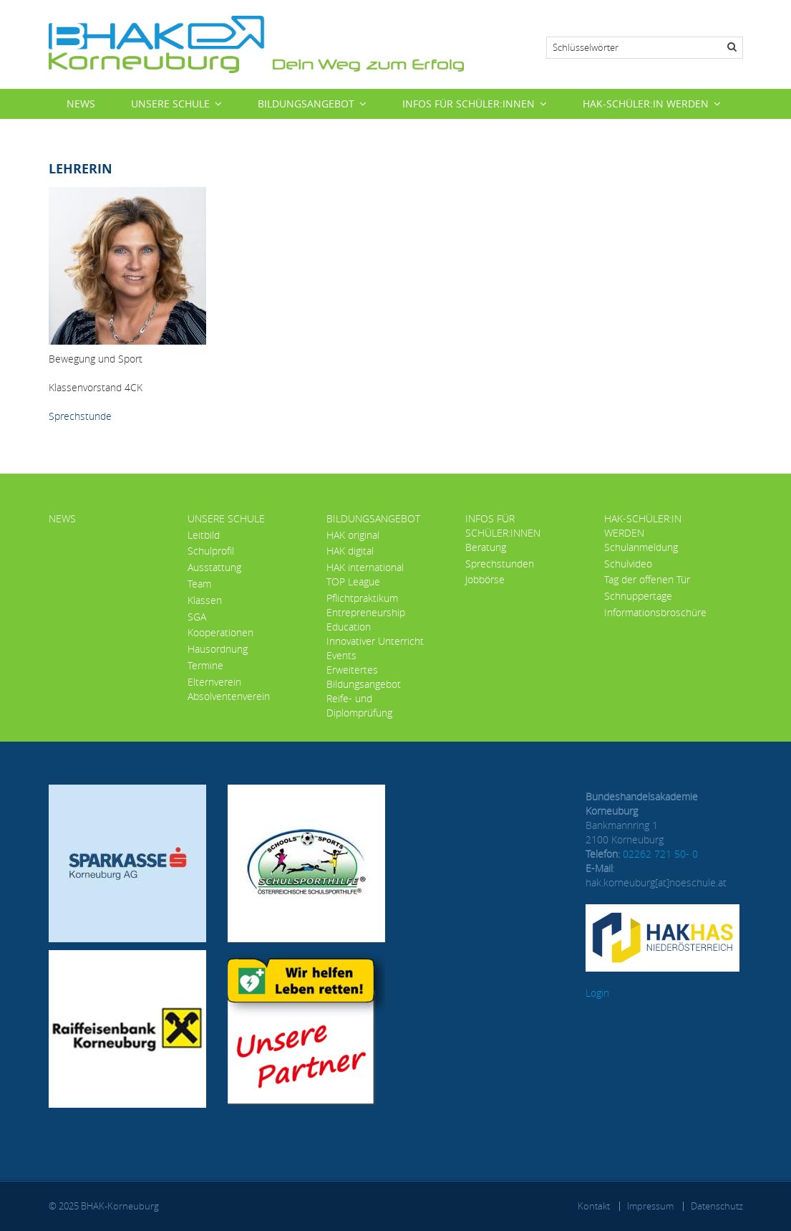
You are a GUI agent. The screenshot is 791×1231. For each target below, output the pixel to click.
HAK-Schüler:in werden (646, 103)
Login (597, 993)
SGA (197, 616)
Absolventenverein (229, 696)
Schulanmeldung (641, 547)
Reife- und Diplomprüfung (359, 705)
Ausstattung (214, 567)
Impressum (650, 1205)
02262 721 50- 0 (660, 854)
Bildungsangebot (306, 103)
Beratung (485, 547)
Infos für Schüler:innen (468, 103)
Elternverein (214, 682)
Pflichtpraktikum (362, 598)
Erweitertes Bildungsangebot (363, 677)
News (81, 103)
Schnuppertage (638, 596)
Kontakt (594, 1205)
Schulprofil (211, 550)
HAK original (352, 535)
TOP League (353, 581)
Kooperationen (220, 632)
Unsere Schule (170, 103)
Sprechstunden (499, 563)
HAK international (365, 567)
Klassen (205, 600)
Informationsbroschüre (655, 612)
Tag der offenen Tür (647, 579)
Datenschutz (717, 1205)
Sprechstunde (80, 416)
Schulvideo (628, 563)
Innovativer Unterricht (375, 641)
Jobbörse (485, 579)
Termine (205, 665)
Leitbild (204, 535)
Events (341, 655)
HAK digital (350, 550)
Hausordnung (218, 649)
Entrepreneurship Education (365, 619)
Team (199, 583)
